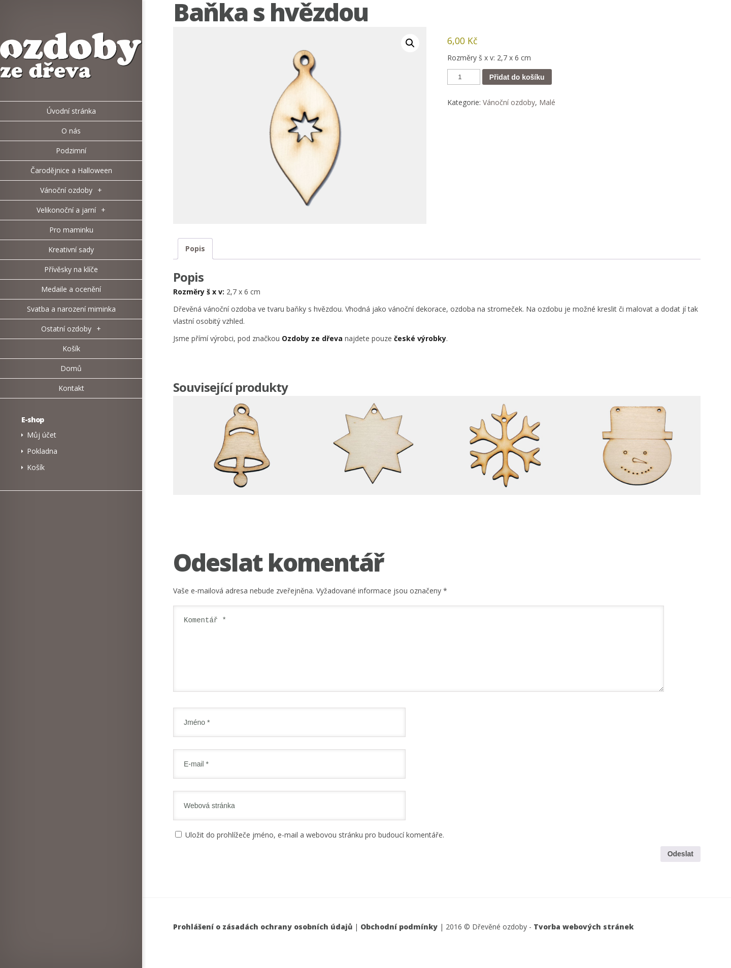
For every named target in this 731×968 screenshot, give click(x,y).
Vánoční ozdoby (509, 102)
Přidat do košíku (517, 77)
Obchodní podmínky (399, 939)
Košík (36, 467)
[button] (410, 43)
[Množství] (463, 77)
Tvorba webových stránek (584, 939)
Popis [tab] (195, 248)
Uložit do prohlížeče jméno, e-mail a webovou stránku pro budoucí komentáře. (314, 847)
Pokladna (42, 451)
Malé (547, 102)
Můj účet (41, 435)
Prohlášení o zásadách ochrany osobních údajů (262, 939)
